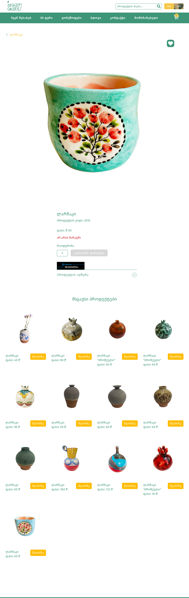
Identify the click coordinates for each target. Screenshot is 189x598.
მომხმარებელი (146, 18)
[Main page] (15, 6)
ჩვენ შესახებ (21, 18)
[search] (159, 6)
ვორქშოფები (72, 18)
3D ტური (46, 18)
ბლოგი (95, 18)
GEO (179, 6)
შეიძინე (38, 356)
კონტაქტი (117, 18)
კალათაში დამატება (89, 253)
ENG (169, 6)
